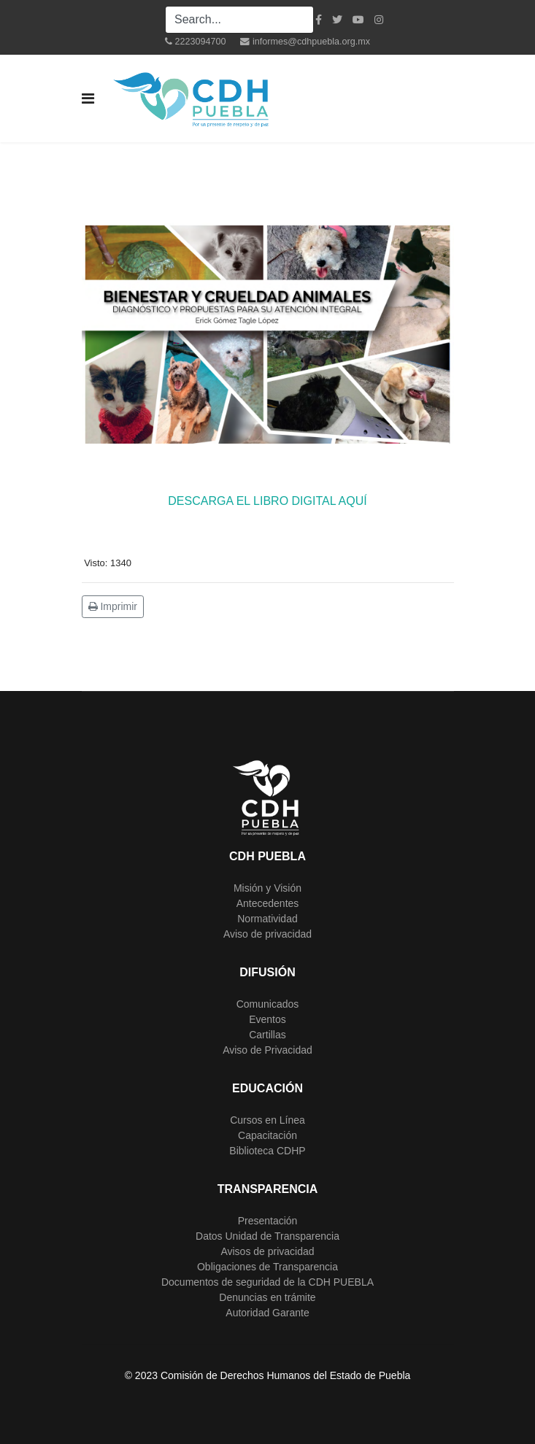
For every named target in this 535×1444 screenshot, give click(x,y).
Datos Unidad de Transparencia (267, 1236)
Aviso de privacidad (267, 934)
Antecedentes (267, 903)
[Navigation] (88, 98)
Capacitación (267, 1135)
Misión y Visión (267, 888)
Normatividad (267, 918)
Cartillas (267, 1034)
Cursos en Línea (267, 1120)
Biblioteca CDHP (267, 1151)
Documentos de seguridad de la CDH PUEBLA (267, 1282)
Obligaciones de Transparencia (267, 1267)
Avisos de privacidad (267, 1251)
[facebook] (318, 20)
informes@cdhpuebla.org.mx (311, 41)
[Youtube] (358, 20)
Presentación (268, 1221)
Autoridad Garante (267, 1312)
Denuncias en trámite (267, 1297)
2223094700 (200, 41)
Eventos (267, 1019)
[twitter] (337, 20)
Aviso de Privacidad (267, 1050)
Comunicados (267, 1004)
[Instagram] (378, 20)
